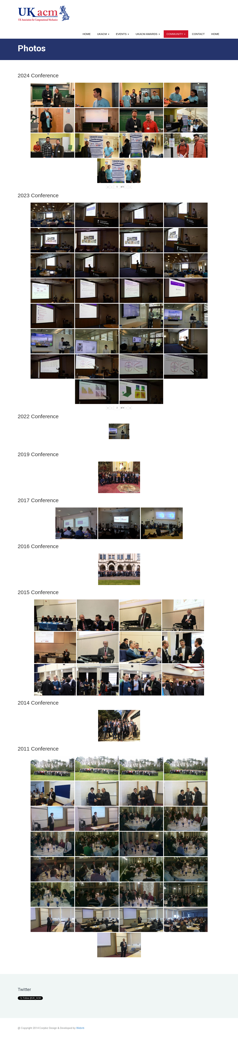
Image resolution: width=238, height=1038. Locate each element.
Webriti (80, 1028)
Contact (198, 33)
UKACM (103, 33)
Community (176, 33)
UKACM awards (148, 33)
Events (122, 33)
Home (87, 33)
